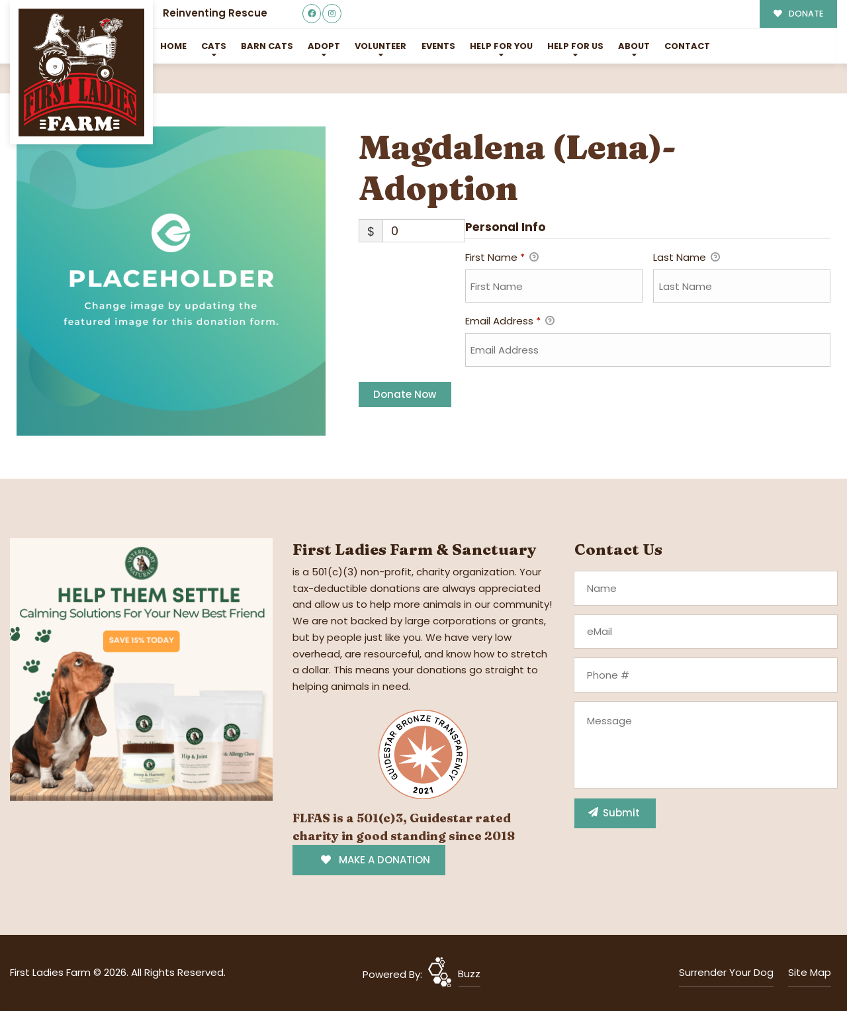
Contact (687, 46)
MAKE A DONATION (375, 860)
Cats (213, 46)
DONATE (798, 13)
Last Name (686, 258)
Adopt (324, 46)
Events (438, 46)
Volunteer (380, 46)
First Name (502, 258)
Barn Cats (267, 46)
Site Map (809, 972)
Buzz (469, 974)
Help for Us (575, 46)
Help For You (501, 46)
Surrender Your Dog (726, 972)
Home (173, 46)
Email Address (510, 322)
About (634, 46)
